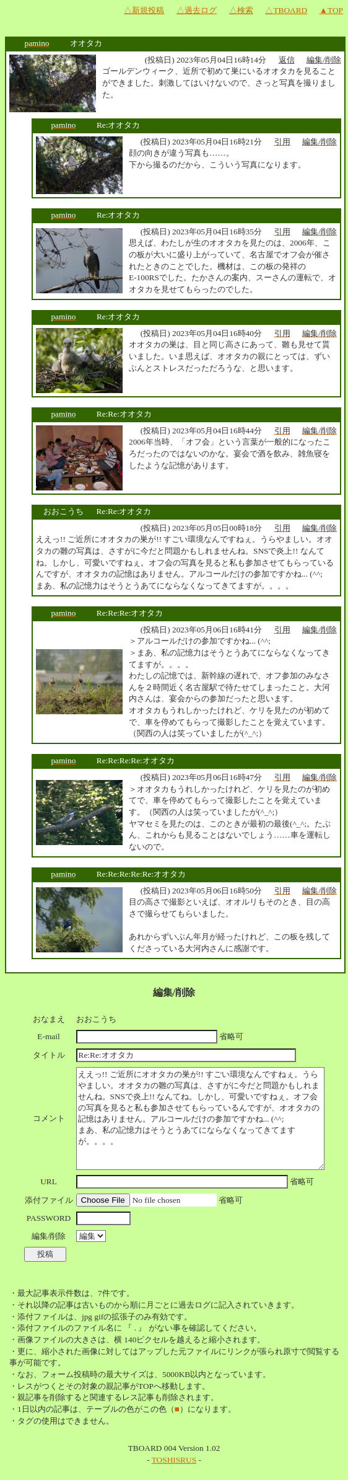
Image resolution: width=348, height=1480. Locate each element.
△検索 (241, 10)
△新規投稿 (144, 10)
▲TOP (331, 10)
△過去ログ (196, 10)
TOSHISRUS (174, 1459)
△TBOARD (286, 10)
